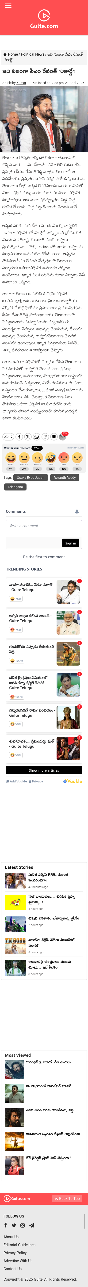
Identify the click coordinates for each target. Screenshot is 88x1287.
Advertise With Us (18, 1257)
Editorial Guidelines (19, 1241)
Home (11, 54)
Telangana (15, 483)
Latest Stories (19, 863)
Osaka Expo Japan (30, 473)
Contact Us (13, 1265)
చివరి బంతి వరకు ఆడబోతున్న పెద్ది (49, 1107)
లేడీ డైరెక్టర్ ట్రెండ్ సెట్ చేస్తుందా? (48, 1154)
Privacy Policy (15, 1249)
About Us (11, 1233)
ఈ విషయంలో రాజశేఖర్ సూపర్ (48, 1083)
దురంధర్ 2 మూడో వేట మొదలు (48, 1059)
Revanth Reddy (65, 473)
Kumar (21, 83)
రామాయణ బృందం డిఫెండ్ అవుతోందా (53, 1130)
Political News (32, 54)
